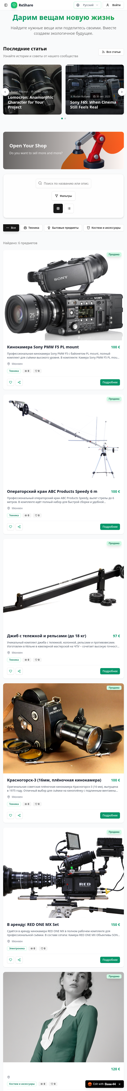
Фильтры (63, 196)
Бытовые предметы (62, 228)
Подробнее (110, 382)
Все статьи (111, 52)
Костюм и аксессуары (104, 228)
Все (11, 228)
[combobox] (87, 5)
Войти (113, 5)
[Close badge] (119, 1084)
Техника (31, 228)
